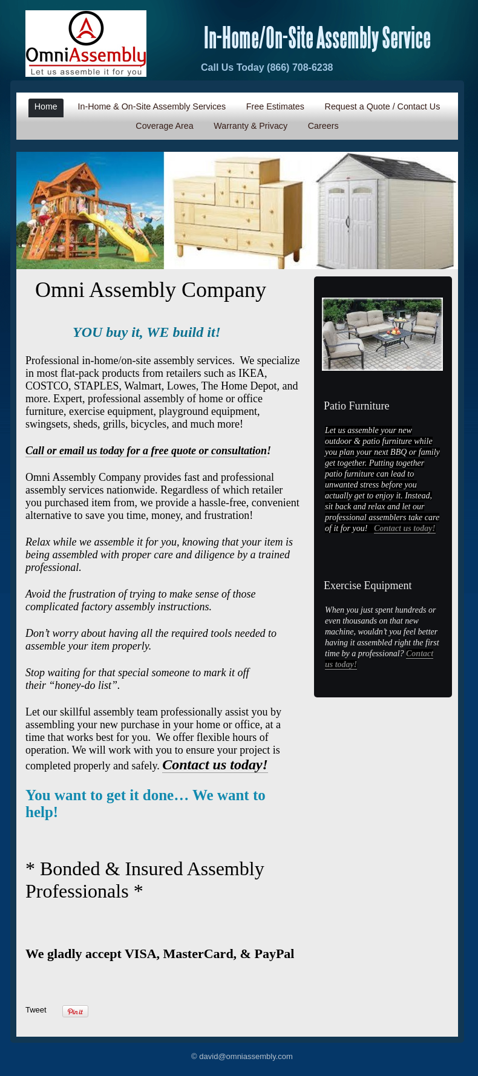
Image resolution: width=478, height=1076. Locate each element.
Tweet (36, 1009)
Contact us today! (405, 528)
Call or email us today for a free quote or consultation (146, 451)
